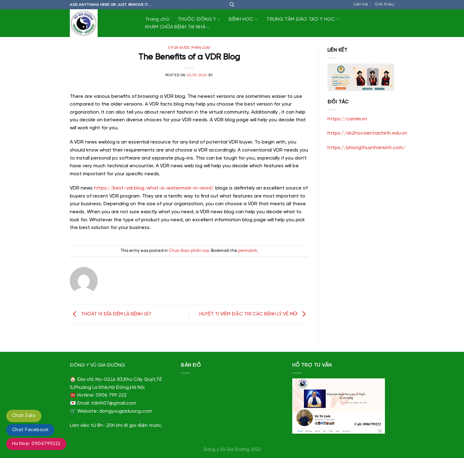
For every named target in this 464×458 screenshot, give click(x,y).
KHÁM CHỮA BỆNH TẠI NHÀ (177, 27)
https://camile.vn (347, 119)
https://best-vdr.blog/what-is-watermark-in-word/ (154, 188)
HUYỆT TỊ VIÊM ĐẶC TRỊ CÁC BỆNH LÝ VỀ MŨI (254, 314)
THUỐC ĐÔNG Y (199, 19)
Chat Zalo (24, 415)
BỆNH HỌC (243, 19)
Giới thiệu (384, 4)
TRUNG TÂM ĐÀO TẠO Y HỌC (302, 19)
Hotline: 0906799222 (36, 443)
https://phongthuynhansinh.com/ (366, 147)
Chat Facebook (30, 429)
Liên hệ (361, 4)
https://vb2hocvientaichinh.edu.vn (367, 133)
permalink (247, 251)
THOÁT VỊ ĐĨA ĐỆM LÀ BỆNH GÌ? (110, 314)
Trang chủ (157, 19)
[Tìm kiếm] (232, 4)
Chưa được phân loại (189, 48)
